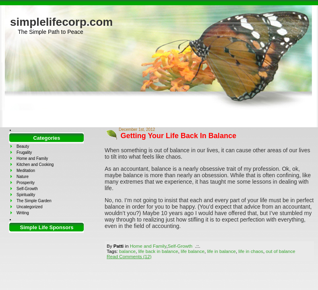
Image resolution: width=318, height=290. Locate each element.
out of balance (280, 251)
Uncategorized (29, 207)
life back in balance (158, 251)
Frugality (24, 152)
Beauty (23, 146)
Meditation (26, 170)
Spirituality (26, 195)
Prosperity (26, 182)
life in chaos (250, 251)
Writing (23, 213)
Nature (23, 176)
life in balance (221, 251)
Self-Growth (179, 246)
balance (127, 251)
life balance (192, 251)
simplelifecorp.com (61, 22)
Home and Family (148, 246)
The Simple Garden (34, 201)
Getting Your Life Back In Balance (178, 136)
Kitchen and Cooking (35, 164)
